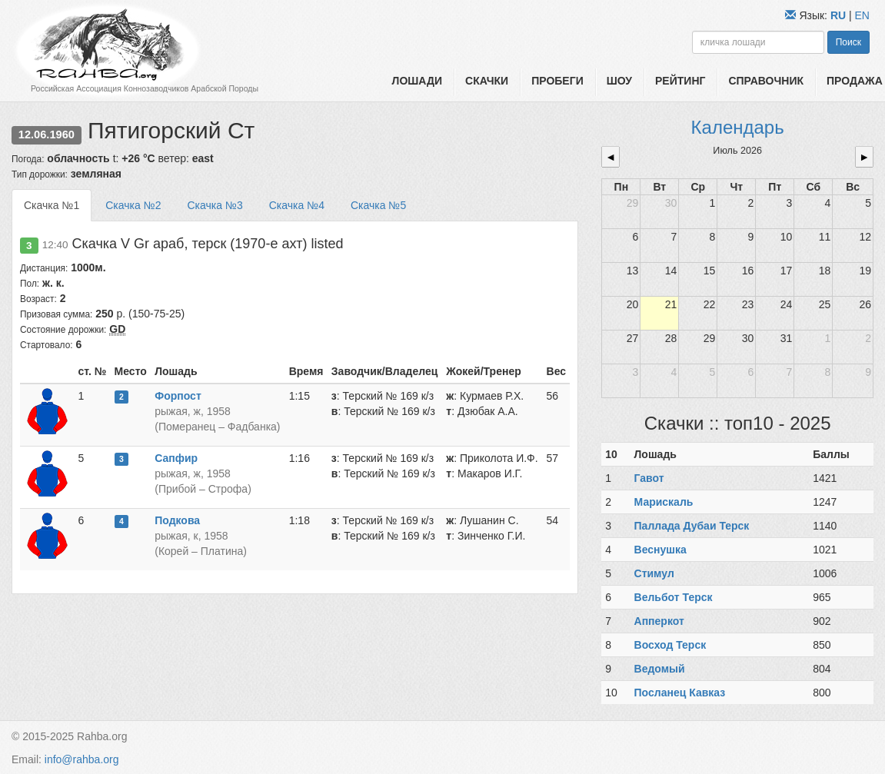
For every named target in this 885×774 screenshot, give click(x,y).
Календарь (737, 127)
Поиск (848, 42)
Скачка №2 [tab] (133, 205)
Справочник (765, 81)
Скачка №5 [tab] (378, 205)
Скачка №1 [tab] (51, 205)
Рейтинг (680, 81)
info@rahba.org (82, 759)
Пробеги (557, 81)
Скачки (486, 81)
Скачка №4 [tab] (296, 205)
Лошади (417, 81)
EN (862, 15)
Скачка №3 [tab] (214, 205)
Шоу (619, 81)
